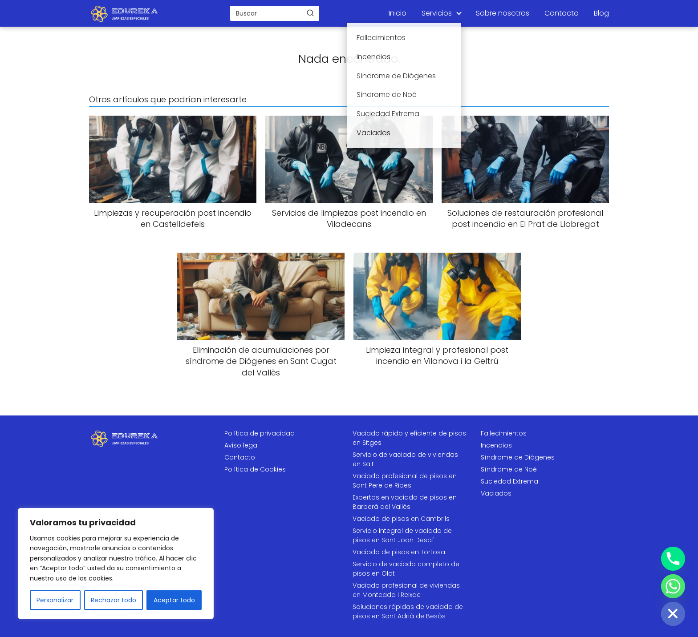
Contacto (561, 13)
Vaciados (496, 493)
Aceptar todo (174, 600)
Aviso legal (241, 445)
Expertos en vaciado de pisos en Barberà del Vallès (405, 502)
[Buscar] (310, 13)
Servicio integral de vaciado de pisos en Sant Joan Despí (402, 535)
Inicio (397, 13)
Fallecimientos (504, 433)
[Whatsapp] (673, 586)
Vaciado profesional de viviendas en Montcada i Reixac (406, 590)
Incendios (496, 445)
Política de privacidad (259, 433)
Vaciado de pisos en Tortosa (399, 552)
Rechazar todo (113, 600)
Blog (601, 13)
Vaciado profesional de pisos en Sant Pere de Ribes (405, 481)
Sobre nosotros (502, 13)
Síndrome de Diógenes (518, 457)
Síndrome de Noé (509, 469)
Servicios (437, 13)
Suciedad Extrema (509, 481)
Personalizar (55, 600)
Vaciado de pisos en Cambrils (401, 518)
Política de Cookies (255, 469)
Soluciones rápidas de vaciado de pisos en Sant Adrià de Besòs (408, 611)
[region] (116, 563)
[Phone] (673, 559)
